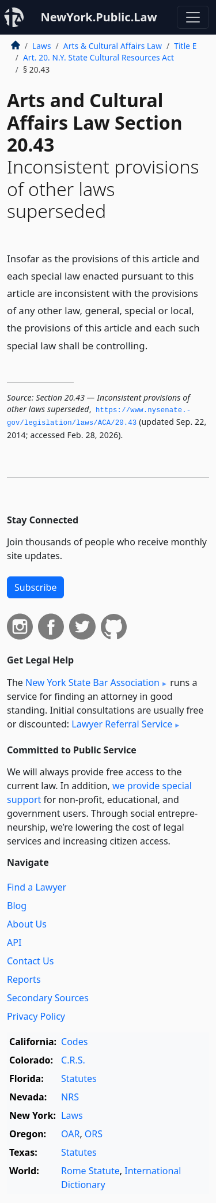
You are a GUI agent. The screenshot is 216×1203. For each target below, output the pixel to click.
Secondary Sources (48, 997)
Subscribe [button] (35, 587)
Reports (24, 979)
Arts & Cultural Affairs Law (112, 45)
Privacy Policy (36, 1016)
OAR (70, 1133)
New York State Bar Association (92, 682)
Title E (185, 45)
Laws (41, 45)
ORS (94, 1133)
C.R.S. (73, 1060)
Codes (74, 1041)
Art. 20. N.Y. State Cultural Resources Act (98, 57)
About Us (27, 924)
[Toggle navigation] (193, 17)
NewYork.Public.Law (98, 17)
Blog (16, 905)
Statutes (79, 1078)
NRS (70, 1097)
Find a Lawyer (36, 887)
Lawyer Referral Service (121, 724)
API (14, 942)
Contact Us (30, 961)
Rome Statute (90, 1170)
